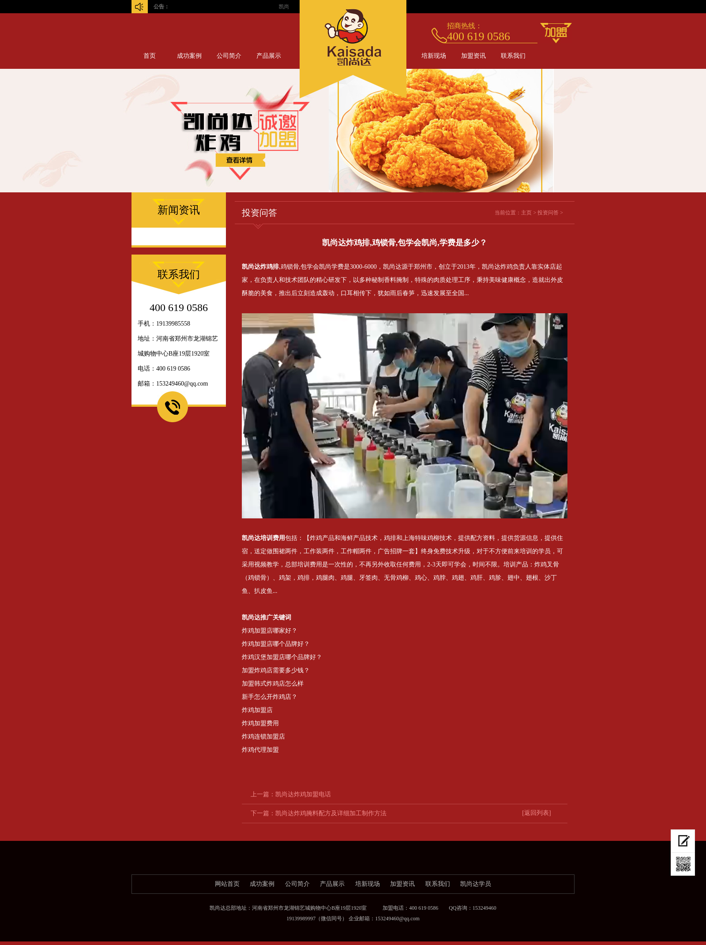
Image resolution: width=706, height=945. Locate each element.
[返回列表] (536, 813)
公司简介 (229, 55)
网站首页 (227, 884)
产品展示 (268, 55)
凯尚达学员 (475, 884)
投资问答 (548, 213)
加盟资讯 (473, 55)
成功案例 (189, 55)
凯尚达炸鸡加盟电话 (303, 794)
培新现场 (433, 55)
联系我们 (513, 55)
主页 (526, 213)
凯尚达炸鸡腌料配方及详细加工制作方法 (331, 813)
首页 (149, 55)
